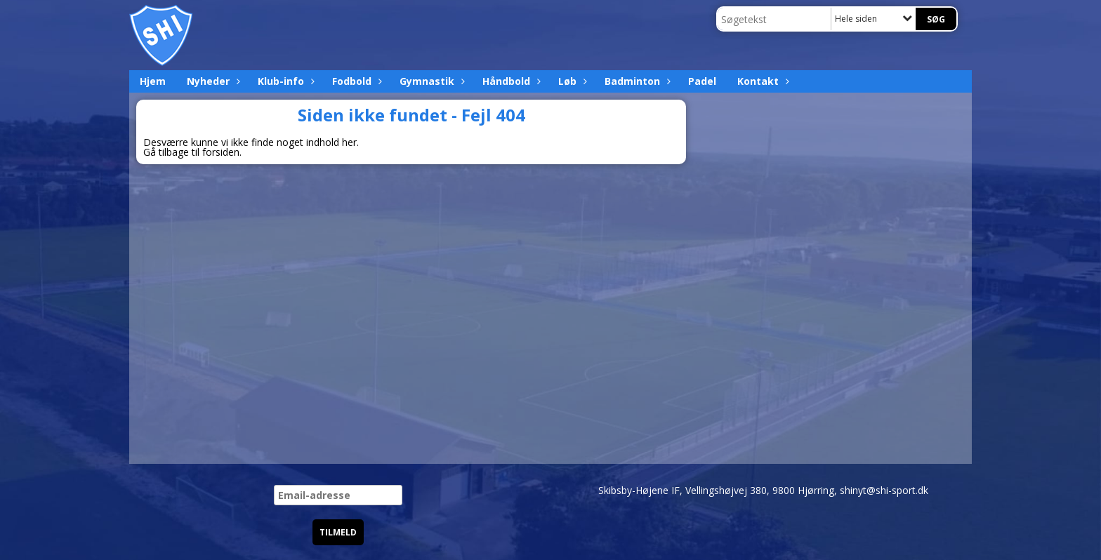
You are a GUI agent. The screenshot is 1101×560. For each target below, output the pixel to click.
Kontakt (761, 81)
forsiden (220, 152)
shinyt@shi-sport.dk (884, 490)
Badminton (636, 81)
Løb (571, 81)
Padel (702, 81)
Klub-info (284, 81)
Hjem (153, 81)
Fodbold (355, 81)
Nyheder (212, 81)
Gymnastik (430, 81)
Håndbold (509, 81)
